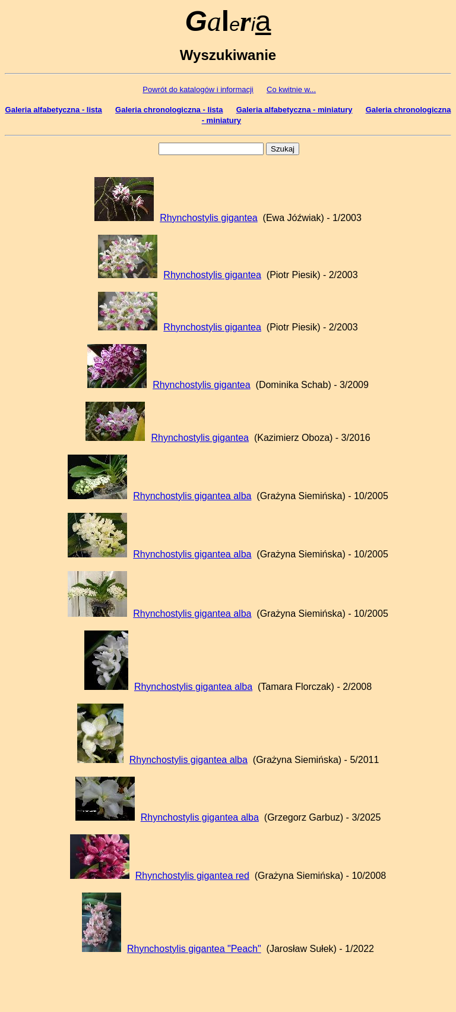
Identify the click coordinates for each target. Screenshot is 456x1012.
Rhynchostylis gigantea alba (192, 496)
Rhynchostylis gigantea (209, 218)
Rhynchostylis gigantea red (192, 876)
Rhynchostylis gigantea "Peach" (194, 949)
